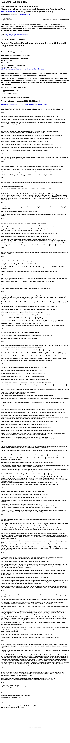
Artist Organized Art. (24, 14)
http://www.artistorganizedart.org (9, 35)
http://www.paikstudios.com (34, 69)
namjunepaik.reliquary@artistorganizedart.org (16, 34)
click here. (8, 21)
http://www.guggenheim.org (11, 69)
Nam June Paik (8, 11)
